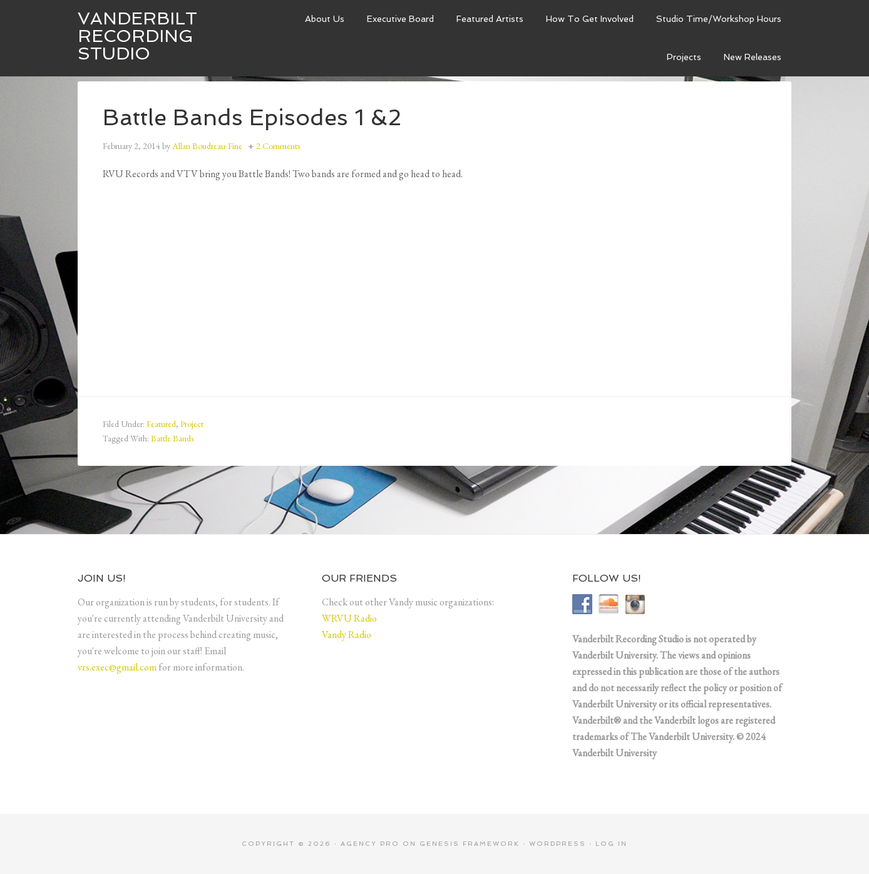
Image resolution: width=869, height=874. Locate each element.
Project (191, 423)
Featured (161, 423)
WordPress (557, 843)
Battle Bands (172, 438)
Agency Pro (370, 843)
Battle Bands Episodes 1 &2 (252, 117)
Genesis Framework (469, 843)
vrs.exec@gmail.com (117, 667)
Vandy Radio (346, 634)
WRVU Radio (349, 618)
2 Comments (278, 146)
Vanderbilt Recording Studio (137, 36)
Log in (611, 843)
